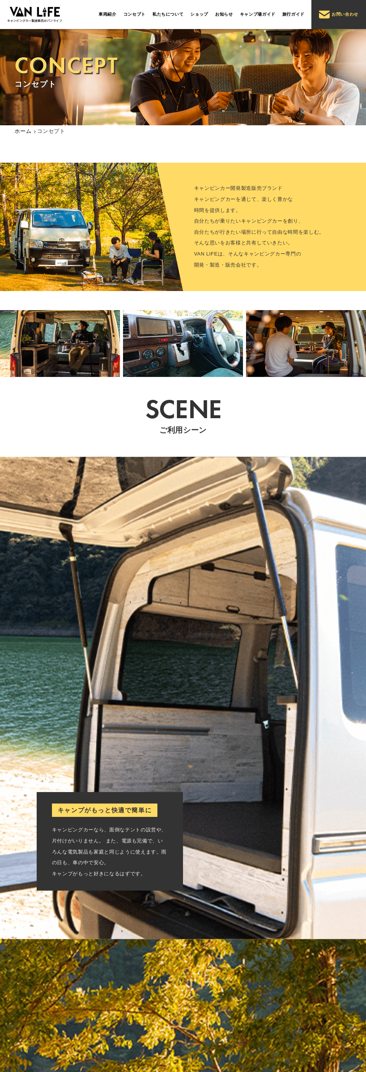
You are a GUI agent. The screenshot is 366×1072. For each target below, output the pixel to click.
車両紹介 (108, 14)
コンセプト (134, 14)
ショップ (199, 14)
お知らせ (224, 14)
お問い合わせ (338, 14)
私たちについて (168, 14)
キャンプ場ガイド (257, 14)
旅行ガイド (293, 14)
